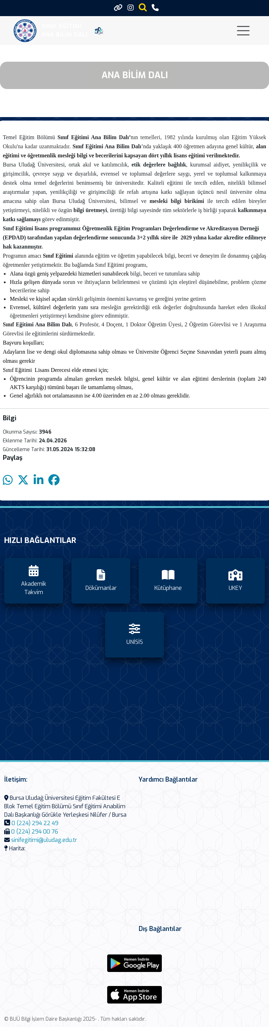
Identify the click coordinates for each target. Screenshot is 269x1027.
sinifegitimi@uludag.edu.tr (44, 840)
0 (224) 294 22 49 (35, 823)
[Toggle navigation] (243, 30)
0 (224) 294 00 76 (34, 831)
